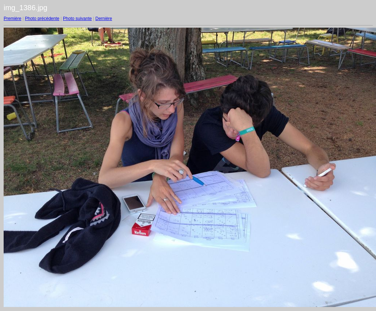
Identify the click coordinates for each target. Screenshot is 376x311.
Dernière (103, 18)
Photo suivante (77, 18)
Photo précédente (42, 18)
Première (12, 18)
